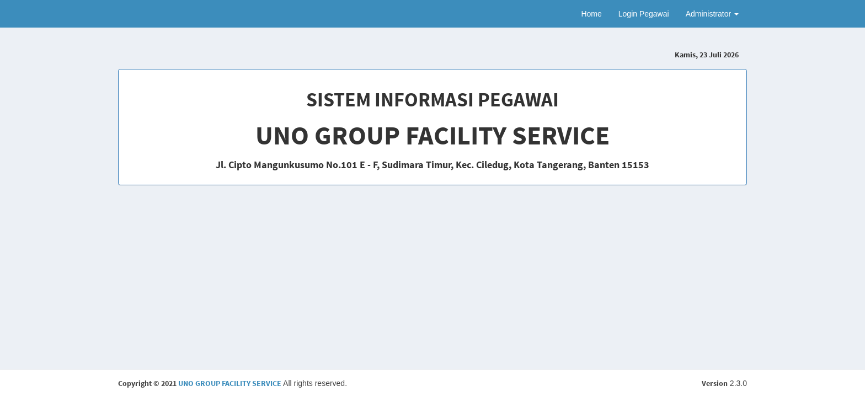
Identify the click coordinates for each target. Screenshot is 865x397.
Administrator (712, 13)
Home (591, 13)
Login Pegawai (643, 13)
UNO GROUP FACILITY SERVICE (229, 383)
